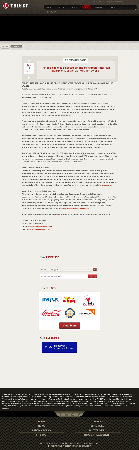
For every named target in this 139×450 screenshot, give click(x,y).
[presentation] (81, 260)
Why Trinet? (97, 2)
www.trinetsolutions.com (40, 229)
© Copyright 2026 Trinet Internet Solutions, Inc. (69, 443)
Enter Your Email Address (52, 276)
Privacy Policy (41, 430)
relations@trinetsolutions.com (40, 226)
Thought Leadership (115, 2)
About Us (115, 7)
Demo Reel (97, 425)
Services (61, 7)
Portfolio (100, 7)
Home (48, 7)
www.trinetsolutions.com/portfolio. (76, 208)
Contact (51, 12)
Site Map (41, 434)
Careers (132, 2)
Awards (75, 7)
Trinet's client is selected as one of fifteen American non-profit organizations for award (75, 69)
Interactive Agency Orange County (69, 446)
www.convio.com (108, 185)
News (86, 7)
